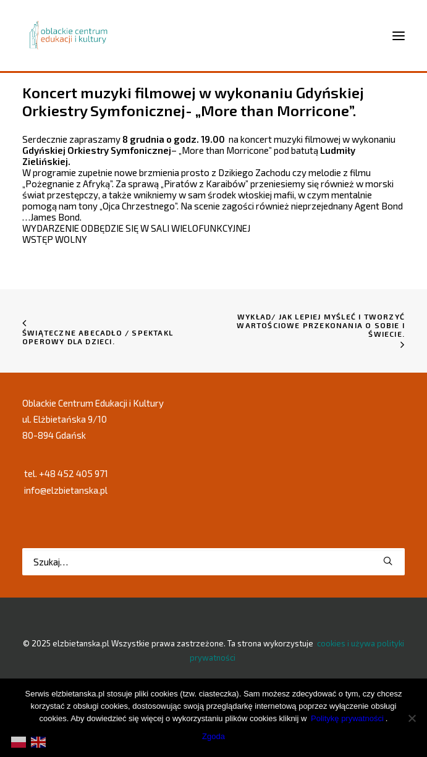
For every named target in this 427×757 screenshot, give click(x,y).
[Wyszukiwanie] (213, 561)
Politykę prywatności (347, 718)
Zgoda (213, 736)
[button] (388, 561)
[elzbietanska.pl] (69, 35)
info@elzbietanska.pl (66, 490)
